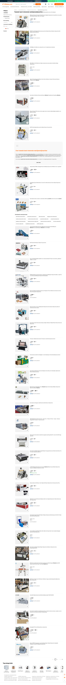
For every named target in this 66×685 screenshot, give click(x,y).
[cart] (49, 4)
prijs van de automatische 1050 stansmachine (10, 680)
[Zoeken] (38, 4)
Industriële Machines (22, 9)
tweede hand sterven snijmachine (33, 221)
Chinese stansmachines (23, 679)
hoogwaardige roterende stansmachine (52, 679)
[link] (64, 674)
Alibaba (15, 9)
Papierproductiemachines (31, 9)
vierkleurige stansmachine (37, 677)
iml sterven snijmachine (57, 221)
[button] (34, 4)
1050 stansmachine (42, 216)
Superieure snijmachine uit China (38, 676)
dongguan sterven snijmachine (52, 216)
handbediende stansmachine (30, 223)
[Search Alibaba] (24, 4)
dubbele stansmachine (36, 680)
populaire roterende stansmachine (10, 679)
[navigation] (8, 335)
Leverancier (38, 172)
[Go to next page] (60, 659)
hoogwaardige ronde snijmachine (10, 677)
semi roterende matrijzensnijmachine (24, 677)
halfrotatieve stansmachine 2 (20, 216)
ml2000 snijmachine (40, 223)
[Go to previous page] (53, 659)
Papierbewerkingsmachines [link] (42, 9)
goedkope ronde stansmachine (20, 221)
